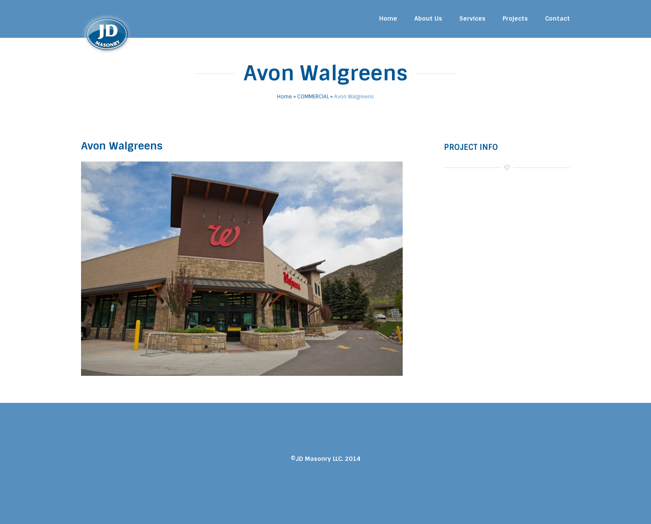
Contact (557, 18)
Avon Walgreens (122, 145)
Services (472, 18)
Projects (515, 18)
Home (388, 18)
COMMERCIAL (313, 96)
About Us (428, 18)
